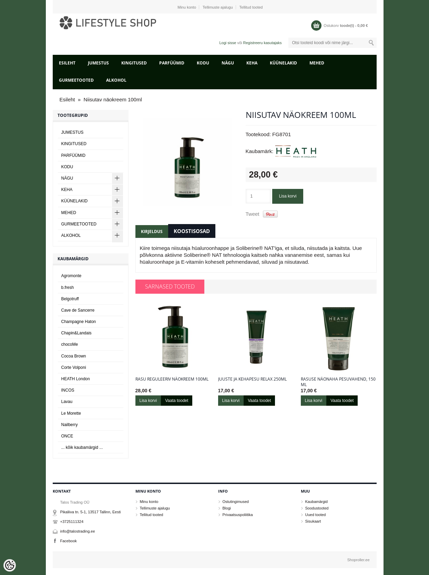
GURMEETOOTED (76, 80)
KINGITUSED (134, 63)
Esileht (67, 63)
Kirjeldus (152, 231)
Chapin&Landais (76, 333)
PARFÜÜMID (171, 63)
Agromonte (71, 275)
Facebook (68, 541)
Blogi (227, 508)
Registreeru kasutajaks (262, 43)
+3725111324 (72, 521)
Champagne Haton (78, 321)
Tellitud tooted (251, 7)
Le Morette (71, 413)
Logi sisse (227, 43)
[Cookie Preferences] (9, 565)
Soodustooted (317, 508)
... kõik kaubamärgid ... (82, 447)
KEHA (251, 63)
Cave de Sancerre (78, 310)
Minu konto (186, 7)
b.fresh (67, 287)
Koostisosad (192, 231)
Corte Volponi (73, 367)
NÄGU (228, 63)
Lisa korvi (288, 196)
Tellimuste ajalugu (218, 7)
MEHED (316, 63)
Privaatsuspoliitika (238, 515)
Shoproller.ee (358, 560)
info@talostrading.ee (77, 531)
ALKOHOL (116, 80)
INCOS (67, 390)
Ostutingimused (236, 502)
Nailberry (69, 424)
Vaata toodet (176, 400)
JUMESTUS (98, 63)
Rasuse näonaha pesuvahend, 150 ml (338, 381)
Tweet (252, 214)
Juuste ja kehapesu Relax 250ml (252, 379)
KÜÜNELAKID (283, 63)
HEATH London (75, 378)
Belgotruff (70, 298)
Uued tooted (315, 515)
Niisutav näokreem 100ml (113, 99)
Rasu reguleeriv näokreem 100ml (171, 379)
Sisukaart (313, 521)
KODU (203, 63)
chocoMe (69, 344)
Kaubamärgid (316, 502)
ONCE (67, 436)
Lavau (67, 401)
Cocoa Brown (73, 356)
